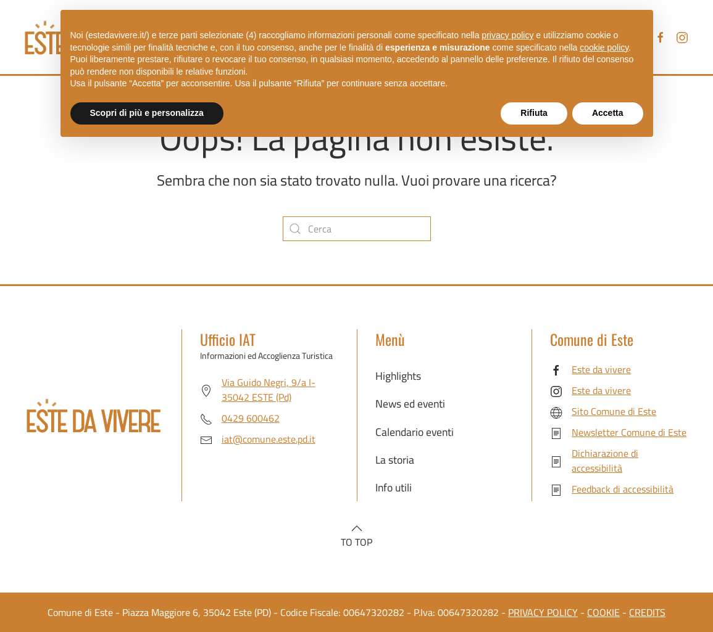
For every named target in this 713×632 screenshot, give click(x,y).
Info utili (393, 487)
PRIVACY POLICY (543, 612)
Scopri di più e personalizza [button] (147, 113)
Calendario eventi (414, 432)
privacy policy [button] (507, 35)
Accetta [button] (607, 113)
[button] (356, 528)
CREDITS (647, 612)
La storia (394, 459)
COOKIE (603, 612)
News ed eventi (410, 403)
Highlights (398, 376)
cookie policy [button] (604, 47)
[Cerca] (357, 228)
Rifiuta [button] (534, 113)
